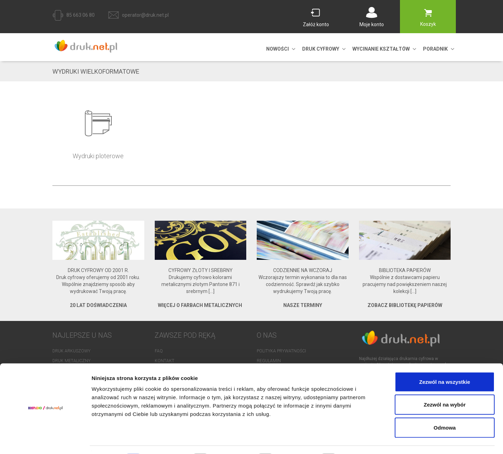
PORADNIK (435, 49)
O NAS (267, 335)
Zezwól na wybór (445, 385)
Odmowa (444, 408)
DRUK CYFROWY (320, 49)
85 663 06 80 (80, 15)
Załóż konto (316, 24)
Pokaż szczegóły (373, 440)
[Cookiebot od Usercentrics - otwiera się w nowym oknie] (45, 440)
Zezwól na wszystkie (444, 362)
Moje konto (371, 24)
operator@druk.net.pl (145, 15)
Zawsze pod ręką (185, 335)
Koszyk (428, 24)
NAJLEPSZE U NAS (82, 335)
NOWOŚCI (277, 49)
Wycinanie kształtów (381, 49)
